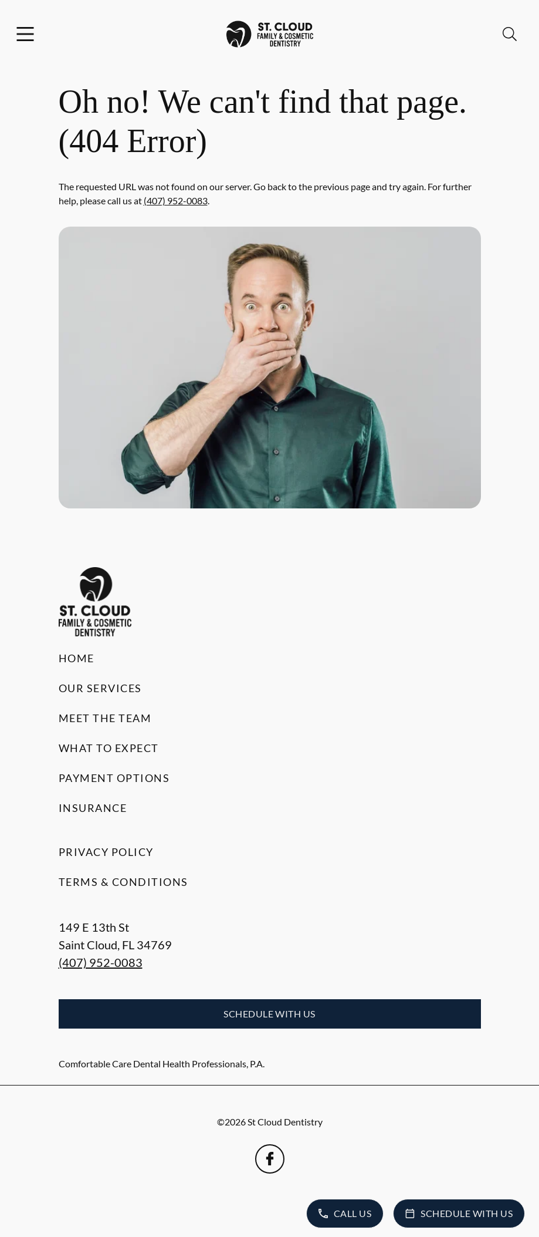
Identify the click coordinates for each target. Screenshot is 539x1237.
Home (76, 658)
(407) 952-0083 (176, 200)
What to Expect (109, 747)
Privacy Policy (106, 851)
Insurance (93, 807)
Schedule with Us (269, 1013)
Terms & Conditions (123, 881)
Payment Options (114, 777)
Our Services (100, 688)
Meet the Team (105, 718)
